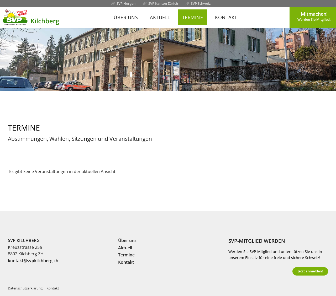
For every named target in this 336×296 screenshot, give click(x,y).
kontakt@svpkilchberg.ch (33, 260)
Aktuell (160, 17)
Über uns (126, 17)
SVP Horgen (126, 3)
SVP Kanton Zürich (163, 3)
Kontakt (226, 17)
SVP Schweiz (201, 3)
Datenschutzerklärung (25, 288)
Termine (192, 17)
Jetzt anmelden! (310, 271)
